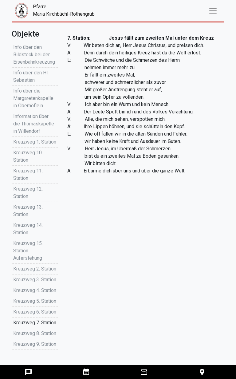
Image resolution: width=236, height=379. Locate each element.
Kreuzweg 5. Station (34, 301)
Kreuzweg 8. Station (34, 333)
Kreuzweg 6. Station (34, 312)
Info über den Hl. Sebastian (31, 76)
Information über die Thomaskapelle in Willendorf (33, 123)
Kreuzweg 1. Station (34, 142)
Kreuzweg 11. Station (28, 174)
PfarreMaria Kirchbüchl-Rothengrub (46, 10)
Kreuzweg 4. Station (34, 290)
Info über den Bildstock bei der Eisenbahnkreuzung (34, 54)
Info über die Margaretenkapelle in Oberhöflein (33, 98)
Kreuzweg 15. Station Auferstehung (28, 250)
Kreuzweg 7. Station (34, 323)
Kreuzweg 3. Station (34, 279)
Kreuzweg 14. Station (28, 228)
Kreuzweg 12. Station (28, 192)
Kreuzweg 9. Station (34, 344)
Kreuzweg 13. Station (28, 210)
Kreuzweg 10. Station (28, 156)
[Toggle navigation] (213, 11)
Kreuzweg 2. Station (34, 269)
